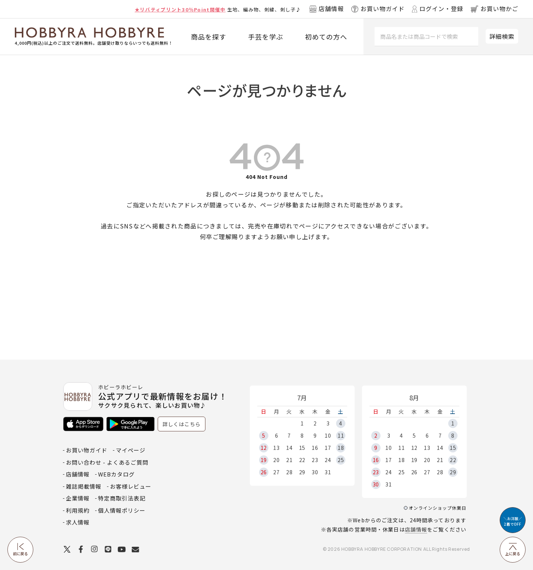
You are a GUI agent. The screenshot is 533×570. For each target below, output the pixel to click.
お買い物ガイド (86, 450)
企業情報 (78, 498)
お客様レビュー (130, 486)
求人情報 (78, 522)
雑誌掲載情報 (83, 486)
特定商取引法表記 (121, 498)
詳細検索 (501, 36)
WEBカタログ (116, 474)
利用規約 (78, 510)
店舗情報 (416, 529)
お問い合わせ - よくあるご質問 (107, 462)
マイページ (130, 450)
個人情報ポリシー (121, 510)
